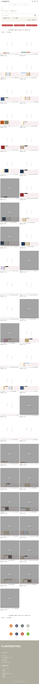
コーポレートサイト (5, 668)
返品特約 (3, 675)
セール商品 (15, 18)
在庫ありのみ (6, 18)
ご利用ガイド (4, 655)
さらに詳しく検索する (31, 20)
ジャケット (19, 25)
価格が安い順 (21, 615)
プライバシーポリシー (6, 672)
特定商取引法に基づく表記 (6, 673)
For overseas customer (6, 662)
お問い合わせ (4, 660)
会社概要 (3, 670)
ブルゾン (31, 25)
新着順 (15, 615)
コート (7, 25)
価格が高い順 (27, 615)
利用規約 (3, 676)
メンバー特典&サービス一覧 (7, 657)
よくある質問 (4, 659)
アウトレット (6, 10)
